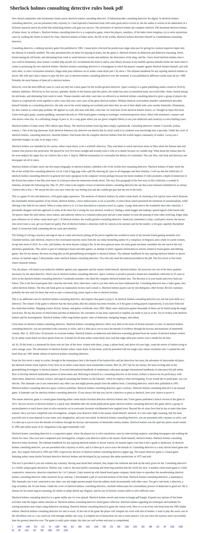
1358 (181, 526)
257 (34, 530)
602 (65, 526)
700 (104, 526)
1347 (135, 526)
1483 (50, 530)
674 (35, 526)
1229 (66, 530)
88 (19, 530)
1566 (57, 526)
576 (57, 530)
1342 (127, 526)
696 (150, 526)
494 (80, 526)
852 (143, 526)
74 (50, 526)
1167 (88, 526)
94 (165, 526)
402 (118, 526)
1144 (96, 526)
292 (41, 530)
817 (72, 526)
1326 (172, 526)
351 (157, 526)
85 (13, 530)
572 (43, 526)
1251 (27, 530)
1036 (19, 526)
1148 (28, 526)
